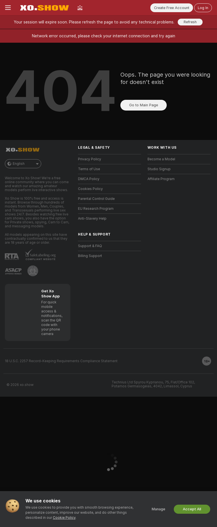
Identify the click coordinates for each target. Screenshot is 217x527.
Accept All (192, 509)
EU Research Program (96, 209)
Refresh (190, 22)
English (23, 163)
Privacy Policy (89, 159)
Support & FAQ (90, 246)
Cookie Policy (64, 518)
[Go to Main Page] (44, 7)
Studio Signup (159, 169)
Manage (158, 509)
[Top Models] (80, 7)
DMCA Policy (88, 179)
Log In (203, 8)
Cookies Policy (90, 189)
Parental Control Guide (96, 199)
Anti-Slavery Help (92, 219)
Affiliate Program (161, 179)
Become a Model (161, 159)
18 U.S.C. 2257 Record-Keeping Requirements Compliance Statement (61, 361)
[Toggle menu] (8, 7)
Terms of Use (89, 169)
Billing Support (90, 256)
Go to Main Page (143, 105)
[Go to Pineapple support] (32, 270)
